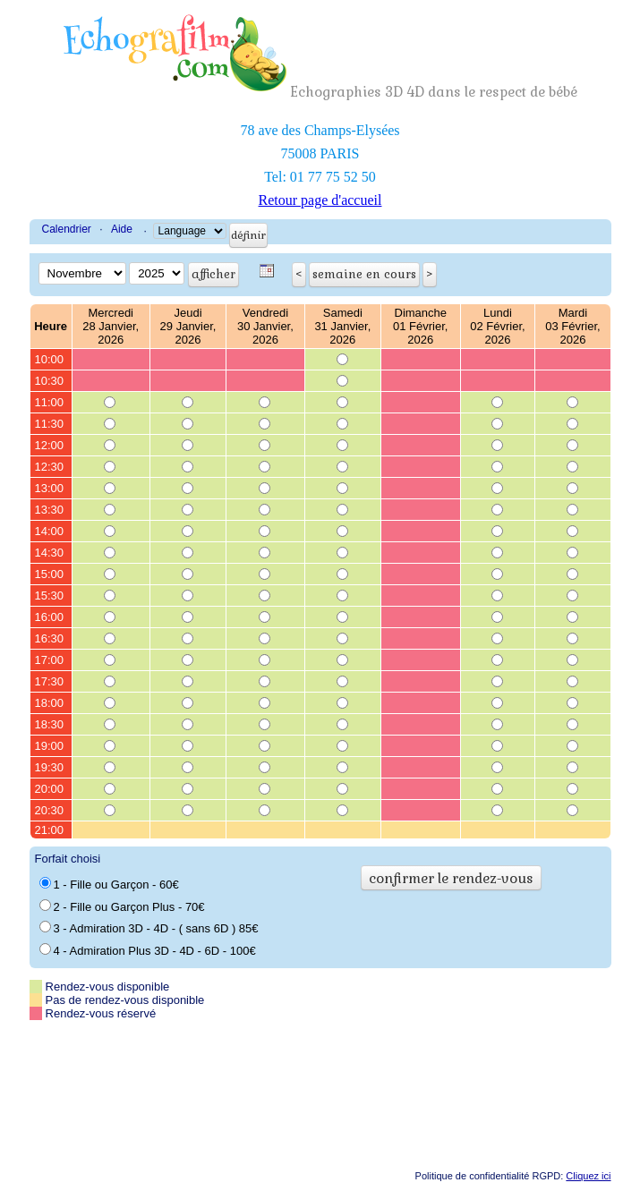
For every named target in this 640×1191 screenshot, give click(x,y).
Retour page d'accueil (320, 200)
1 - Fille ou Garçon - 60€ (109, 884)
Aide (121, 229)
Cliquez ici (588, 1175)
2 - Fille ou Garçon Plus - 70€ (122, 906)
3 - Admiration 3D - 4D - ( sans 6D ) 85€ (149, 928)
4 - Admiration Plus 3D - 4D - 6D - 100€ (147, 950)
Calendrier (66, 229)
